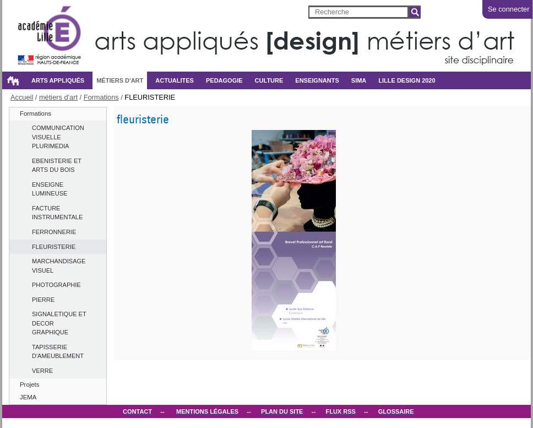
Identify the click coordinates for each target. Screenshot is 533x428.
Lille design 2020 (406, 80)
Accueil (12, 80)
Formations (101, 97)
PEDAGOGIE (224, 80)
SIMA (359, 80)
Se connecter (508, 9)
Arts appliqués (57, 80)
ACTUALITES (174, 80)
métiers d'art (119, 80)
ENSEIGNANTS (317, 80)
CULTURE (269, 80)
